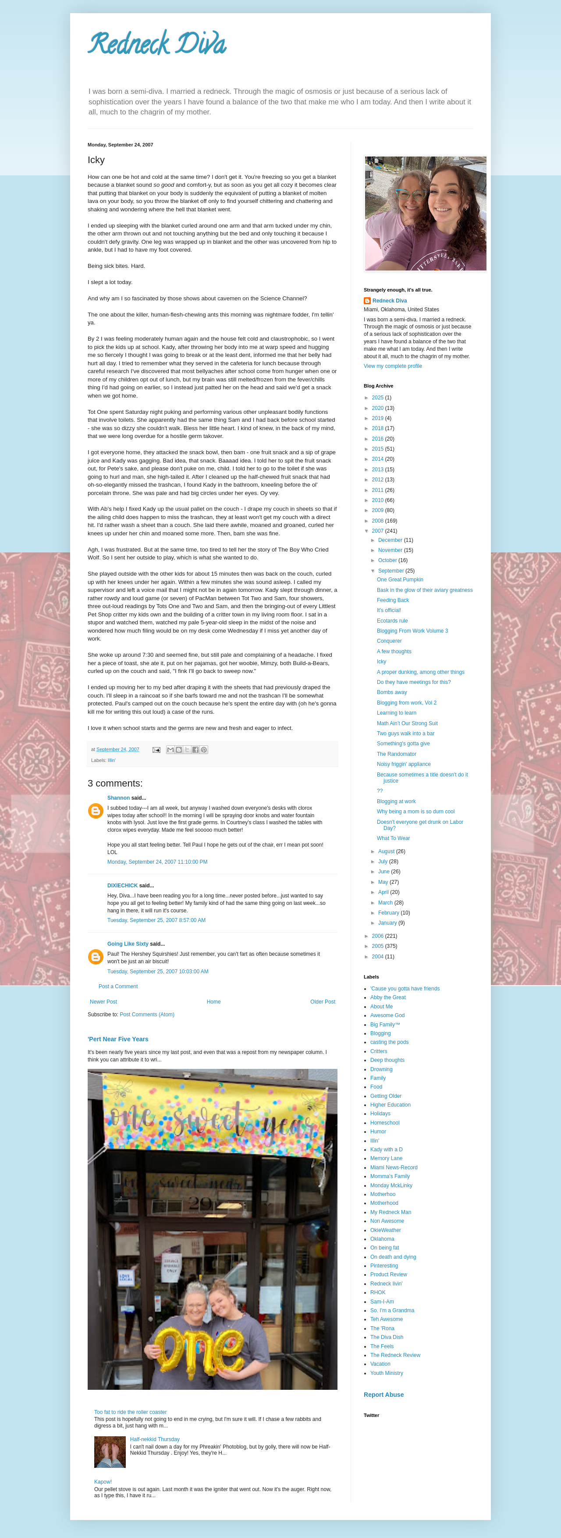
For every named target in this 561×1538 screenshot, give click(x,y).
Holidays (380, 1114)
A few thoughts (394, 651)
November (391, 550)
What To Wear (393, 838)
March (386, 903)
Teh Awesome (386, 1319)
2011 (378, 490)
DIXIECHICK (122, 886)
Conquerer (389, 641)
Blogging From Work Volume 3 (412, 631)
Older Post (322, 1002)
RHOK (378, 1292)
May (384, 882)
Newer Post (103, 1002)
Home (214, 1002)
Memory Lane (386, 1158)
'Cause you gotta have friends (405, 989)
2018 (378, 428)
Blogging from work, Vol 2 (407, 703)
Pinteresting (384, 1266)
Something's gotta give (403, 744)
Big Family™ (385, 1025)
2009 (378, 510)
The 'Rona (382, 1328)
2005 (378, 946)
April (384, 892)
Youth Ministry (386, 1373)
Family (378, 1078)
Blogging (380, 1033)
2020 (378, 408)
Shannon (118, 798)
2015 (378, 449)
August (387, 851)
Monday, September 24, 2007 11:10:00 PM (157, 862)
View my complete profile (393, 366)
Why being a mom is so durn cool (415, 811)
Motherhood (384, 1203)
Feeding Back (393, 600)
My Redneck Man (390, 1212)
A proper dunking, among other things (421, 672)
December (391, 540)
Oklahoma (382, 1239)
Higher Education (390, 1105)
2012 (378, 480)
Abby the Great (388, 997)
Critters (378, 1051)
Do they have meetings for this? (414, 682)
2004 (378, 957)
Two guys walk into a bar (405, 733)
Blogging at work (396, 801)
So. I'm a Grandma (392, 1310)
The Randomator (396, 754)
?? (380, 791)
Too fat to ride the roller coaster (130, 1412)
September (391, 571)
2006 (378, 936)
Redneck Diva (156, 47)
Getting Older (385, 1096)
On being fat (384, 1248)
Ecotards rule (392, 621)
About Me (381, 1007)
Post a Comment (118, 986)
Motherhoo (382, 1194)
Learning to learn (396, 713)
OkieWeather (385, 1230)
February (389, 913)
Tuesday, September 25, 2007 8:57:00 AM (156, 920)
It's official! (389, 610)
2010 (378, 500)
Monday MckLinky (391, 1185)
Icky (381, 662)
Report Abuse (384, 1394)
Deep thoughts (387, 1060)
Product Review (388, 1274)
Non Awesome (387, 1221)
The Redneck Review (395, 1355)
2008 (378, 521)
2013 (378, 469)
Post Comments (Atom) (147, 1014)
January (388, 923)
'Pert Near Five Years (118, 1039)
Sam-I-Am (382, 1302)
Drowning (381, 1069)
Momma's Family (390, 1176)
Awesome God (387, 1015)
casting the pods (389, 1042)
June (384, 872)
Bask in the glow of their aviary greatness (425, 590)
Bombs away (392, 692)
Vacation (380, 1364)
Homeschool (385, 1123)
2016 (378, 439)
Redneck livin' (386, 1284)
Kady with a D (386, 1149)
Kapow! (103, 1482)
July (383, 861)
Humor (378, 1132)
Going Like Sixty (128, 944)
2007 (378, 531)
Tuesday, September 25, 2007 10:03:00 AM (158, 971)
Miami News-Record (394, 1167)
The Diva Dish (386, 1337)
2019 (378, 418)
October (388, 560)
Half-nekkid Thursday (155, 1439)
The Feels (382, 1346)
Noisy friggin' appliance (404, 764)
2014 (378, 459)
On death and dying (393, 1257)
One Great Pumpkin (400, 580)
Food (376, 1087)
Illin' (112, 760)
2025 (378, 398)
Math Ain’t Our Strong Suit (407, 723)
